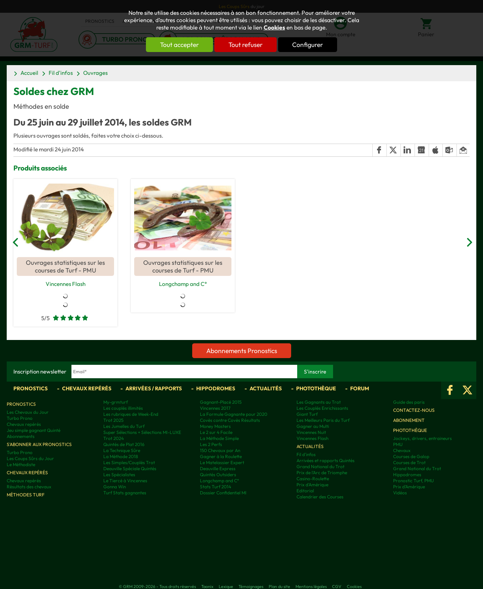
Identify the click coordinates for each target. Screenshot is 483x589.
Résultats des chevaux (29, 487)
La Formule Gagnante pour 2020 (233, 414)
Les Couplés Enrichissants (322, 408)
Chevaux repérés (86, 388)
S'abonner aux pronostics (39, 444)
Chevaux (402, 450)
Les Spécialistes (119, 475)
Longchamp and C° (183, 283)
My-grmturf (115, 402)
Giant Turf (307, 414)
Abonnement (409, 420)
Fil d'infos (61, 72)
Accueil (29, 72)
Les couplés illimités (123, 408)
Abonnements (21, 436)
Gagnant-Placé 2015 (220, 402)
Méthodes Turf (26, 495)
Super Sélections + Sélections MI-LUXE (142, 432)
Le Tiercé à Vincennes (125, 481)
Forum (359, 388)
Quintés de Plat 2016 (124, 444)
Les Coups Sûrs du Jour (30, 458)
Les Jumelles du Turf (124, 426)
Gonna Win (114, 487)
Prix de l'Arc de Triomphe (322, 473)
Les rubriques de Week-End (130, 414)
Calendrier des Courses (320, 497)
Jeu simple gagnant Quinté (33, 430)
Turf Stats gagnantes (124, 493)
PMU (397, 444)
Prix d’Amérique (409, 487)
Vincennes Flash (66, 283)
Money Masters (215, 426)
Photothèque (316, 388)
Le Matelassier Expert (222, 462)
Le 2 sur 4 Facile (216, 432)
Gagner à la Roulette (221, 456)
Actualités (266, 388)
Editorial (305, 491)
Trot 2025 (113, 420)
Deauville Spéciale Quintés (129, 468)
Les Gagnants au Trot (319, 402)
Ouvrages (95, 72)
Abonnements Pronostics (241, 351)
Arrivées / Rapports (153, 388)
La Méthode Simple (219, 438)
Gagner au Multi (313, 426)
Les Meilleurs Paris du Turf (323, 420)
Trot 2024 (113, 438)
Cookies (274, 27)
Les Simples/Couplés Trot (129, 462)
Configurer (307, 45)
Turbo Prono (20, 418)
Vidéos (400, 493)
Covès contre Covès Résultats (230, 420)
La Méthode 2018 (120, 456)
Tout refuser (245, 45)
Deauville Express (217, 468)
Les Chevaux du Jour (28, 412)
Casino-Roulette (313, 479)
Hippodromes (215, 388)
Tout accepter (179, 45)
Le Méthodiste (21, 464)
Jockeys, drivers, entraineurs (422, 438)
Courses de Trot (409, 462)
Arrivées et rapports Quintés (326, 460)
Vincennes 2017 (215, 408)
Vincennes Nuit (311, 432)
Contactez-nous (414, 410)
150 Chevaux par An (220, 450)
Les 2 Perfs (211, 444)
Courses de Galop (411, 456)
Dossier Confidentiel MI (223, 493)
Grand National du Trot (320, 466)
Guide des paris (409, 402)
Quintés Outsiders (218, 475)
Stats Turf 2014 (215, 487)
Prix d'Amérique (312, 485)
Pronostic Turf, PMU (413, 481)
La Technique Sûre (121, 450)
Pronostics (30, 388)
